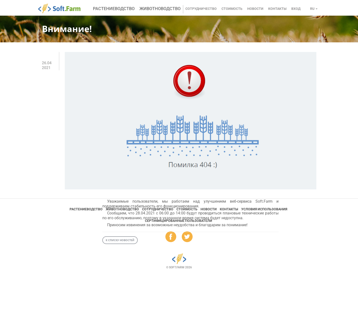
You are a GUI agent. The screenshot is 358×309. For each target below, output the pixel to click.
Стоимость (231, 9)
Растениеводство (114, 8)
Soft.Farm (62, 8)
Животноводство (160, 8)
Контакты (277, 9)
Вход (295, 9)
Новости (255, 9)
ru (314, 9)
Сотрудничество (201, 9)
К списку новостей (120, 240)
